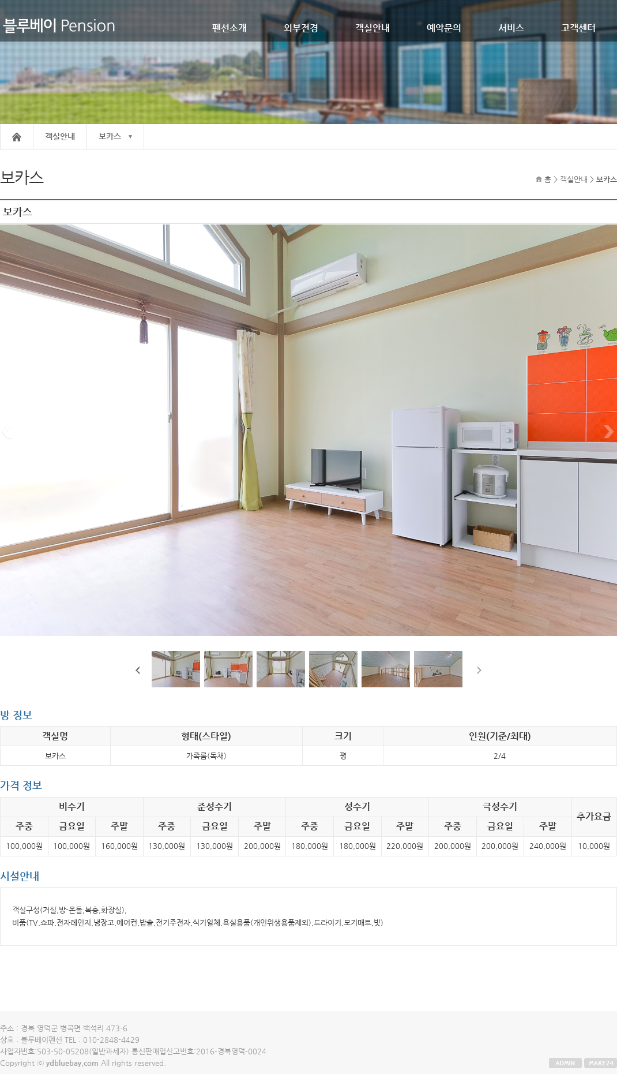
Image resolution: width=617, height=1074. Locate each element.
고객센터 (578, 28)
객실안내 (372, 28)
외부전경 (301, 28)
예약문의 (444, 28)
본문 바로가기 (0, 0)
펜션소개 (229, 28)
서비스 (511, 28)
